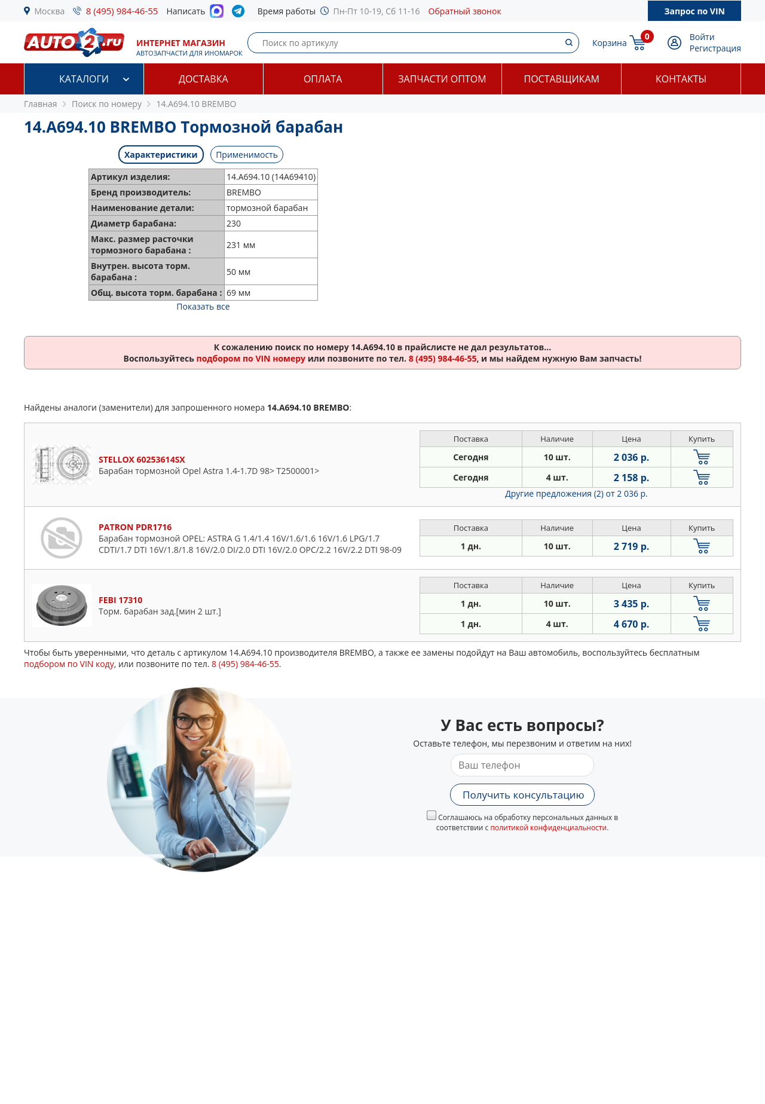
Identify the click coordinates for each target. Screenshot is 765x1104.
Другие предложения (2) (576, 493)
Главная (40, 103)
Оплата (323, 78)
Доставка (203, 78)
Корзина (609, 42)
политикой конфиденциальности (548, 827)
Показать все (203, 306)
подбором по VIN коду (69, 663)
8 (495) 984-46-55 (122, 11)
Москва (50, 11)
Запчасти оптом (442, 78)
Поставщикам (561, 78)
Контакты (681, 78)
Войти (702, 36)
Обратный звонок (465, 11)
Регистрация (715, 48)
